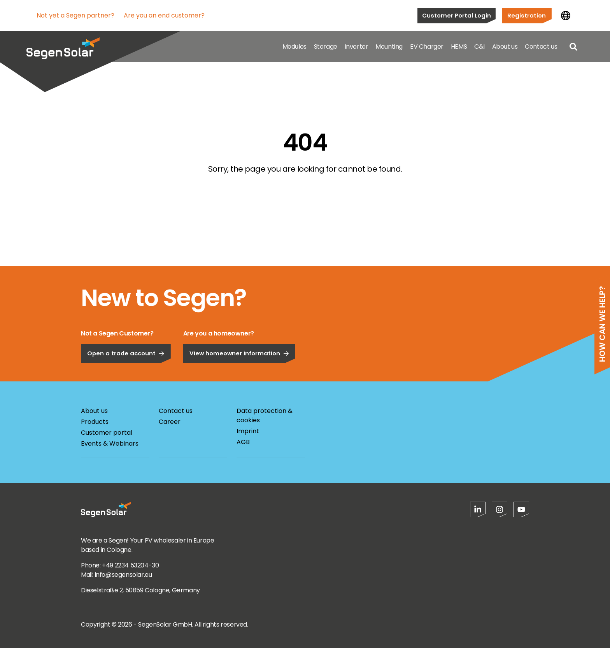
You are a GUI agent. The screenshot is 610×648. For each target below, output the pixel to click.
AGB (243, 441)
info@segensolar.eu (123, 574)
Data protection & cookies (265, 415)
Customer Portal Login (456, 15)
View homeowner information (239, 375)
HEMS (459, 46)
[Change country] (565, 15)
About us (505, 46)
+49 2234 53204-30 (130, 565)
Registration (526, 15)
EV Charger (426, 46)
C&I (479, 46)
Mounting (389, 46)
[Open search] (573, 46)
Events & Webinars (109, 443)
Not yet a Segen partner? (75, 15)
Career (170, 421)
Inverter (356, 46)
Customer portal (106, 432)
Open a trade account (126, 375)
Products (95, 421)
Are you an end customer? (164, 15)
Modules (294, 46)
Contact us (541, 46)
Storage (325, 46)
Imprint (248, 431)
